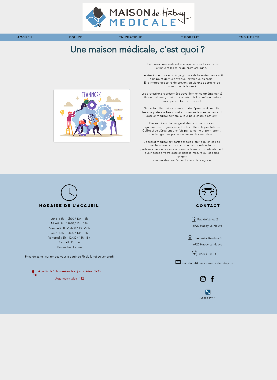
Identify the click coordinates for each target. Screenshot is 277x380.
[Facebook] (212, 279)
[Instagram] (203, 279)
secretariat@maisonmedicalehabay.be (207, 263)
